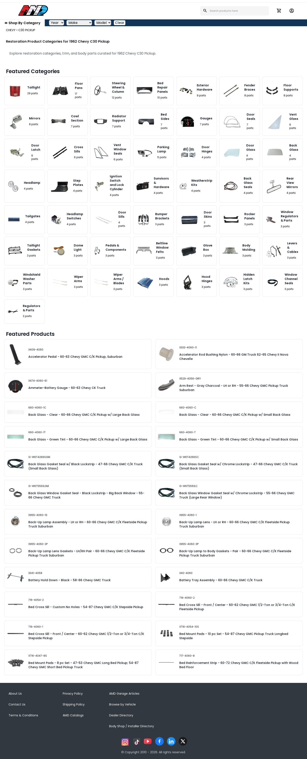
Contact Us (17, 704)
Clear (119, 22)
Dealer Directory (121, 715)
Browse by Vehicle (122, 704)
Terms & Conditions (23, 715)
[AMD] (33, 10)
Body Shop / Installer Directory (131, 726)
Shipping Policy (74, 704)
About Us (15, 693)
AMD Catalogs (73, 715)
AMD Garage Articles (124, 693)
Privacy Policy (73, 693)
